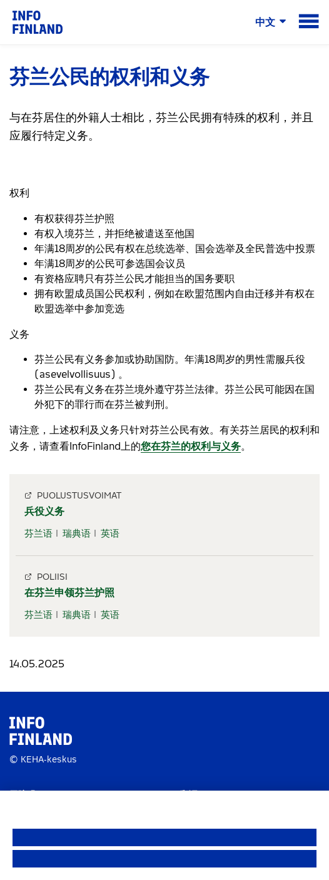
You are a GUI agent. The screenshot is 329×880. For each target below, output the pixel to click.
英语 (110, 533)
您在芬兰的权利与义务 (191, 446)
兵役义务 (44, 511)
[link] (38, 22)
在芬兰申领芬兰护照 (69, 593)
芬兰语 (38, 533)
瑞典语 (77, 533)
